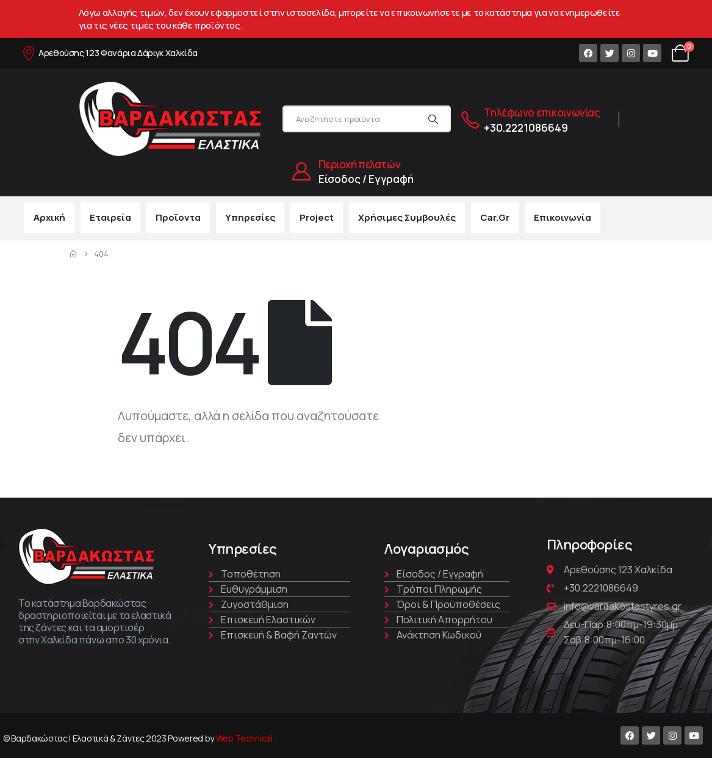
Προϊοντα (178, 217)
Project (317, 217)
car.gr (494, 217)
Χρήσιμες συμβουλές (407, 217)
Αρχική (49, 217)
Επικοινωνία (562, 217)
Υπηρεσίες (250, 217)
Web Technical (244, 738)
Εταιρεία (110, 217)
